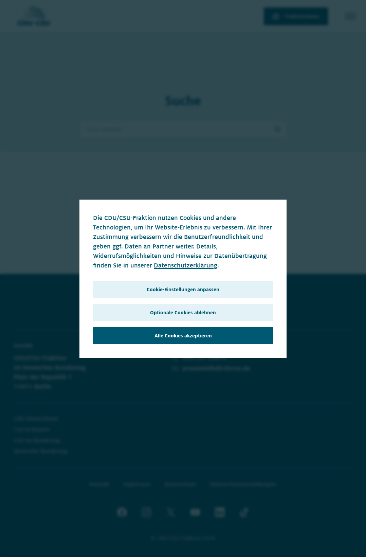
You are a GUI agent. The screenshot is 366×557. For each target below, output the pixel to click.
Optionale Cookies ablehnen (183, 312)
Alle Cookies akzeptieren (183, 335)
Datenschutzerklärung (185, 265)
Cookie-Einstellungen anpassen (183, 289)
